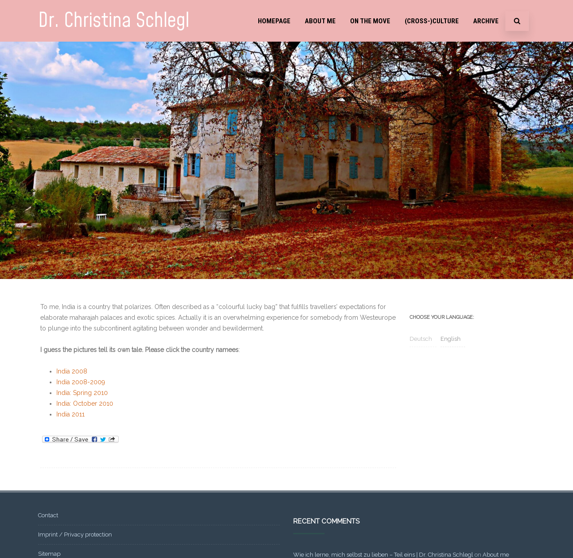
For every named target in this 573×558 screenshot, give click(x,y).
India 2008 (71, 371)
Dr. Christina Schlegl (113, 21)
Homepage (274, 21)
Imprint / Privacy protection (75, 534)
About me (320, 21)
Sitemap (49, 553)
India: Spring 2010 (82, 392)
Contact (48, 515)
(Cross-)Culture (432, 21)
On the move (370, 21)
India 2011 (70, 414)
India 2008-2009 (80, 382)
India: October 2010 (84, 403)
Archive (486, 21)
